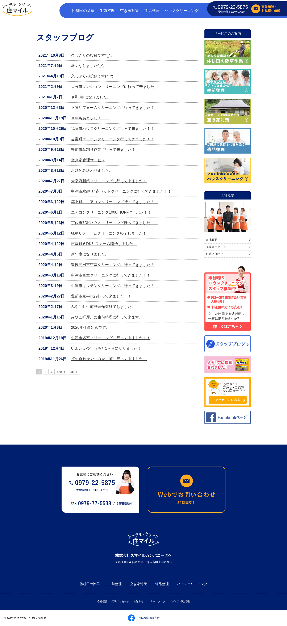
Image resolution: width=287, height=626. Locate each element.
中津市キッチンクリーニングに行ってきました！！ (114, 286)
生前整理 (107, 11)
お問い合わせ (214, 254)
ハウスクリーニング (182, 11)
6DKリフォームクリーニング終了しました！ (108, 233)
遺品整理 (151, 11)
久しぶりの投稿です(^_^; (92, 76)
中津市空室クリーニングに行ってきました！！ (110, 275)
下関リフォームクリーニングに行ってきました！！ (114, 108)
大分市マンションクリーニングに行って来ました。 (114, 87)
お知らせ (138, 601)
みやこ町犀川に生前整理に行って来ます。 (107, 317)
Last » (74, 371)
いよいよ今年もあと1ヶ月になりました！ (106, 348)
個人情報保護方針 (149, 617)
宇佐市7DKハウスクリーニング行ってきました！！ (114, 223)
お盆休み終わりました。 (92, 170)
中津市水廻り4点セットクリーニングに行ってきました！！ (121, 191)
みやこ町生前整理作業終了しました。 (103, 307)
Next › (61, 371)
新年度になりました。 (90, 254)
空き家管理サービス (88, 160)
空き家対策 (129, 11)
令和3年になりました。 (91, 97)
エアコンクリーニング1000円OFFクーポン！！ (111, 212)
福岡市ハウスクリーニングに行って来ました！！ (112, 129)
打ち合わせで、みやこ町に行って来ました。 (109, 359)
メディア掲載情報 (180, 601)
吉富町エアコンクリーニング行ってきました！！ (112, 139)
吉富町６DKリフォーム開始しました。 (104, 244)
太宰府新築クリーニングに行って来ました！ (109, 181)
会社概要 (211, 239)
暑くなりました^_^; (87, 66)
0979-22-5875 (230, 7)
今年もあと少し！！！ (90, 118)
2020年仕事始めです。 (90, 327)
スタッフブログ (156, 601)
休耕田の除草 (83, 11)
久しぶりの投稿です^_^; (91, 55)
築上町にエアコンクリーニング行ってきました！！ (114, 202)
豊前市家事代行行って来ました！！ (101, 296)
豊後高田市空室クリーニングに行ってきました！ (112, 265)
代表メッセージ (215, 247)
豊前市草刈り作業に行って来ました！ (103, 149)
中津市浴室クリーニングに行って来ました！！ (110, 338)
